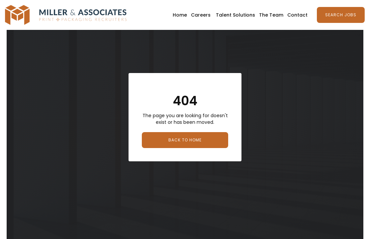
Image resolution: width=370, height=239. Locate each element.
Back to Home (185, 140)
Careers (201, 15)
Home (180, 15)
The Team (271, 15)
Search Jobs (340, 15)
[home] (66, 15)
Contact (297, 15)
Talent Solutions (235, 15)
